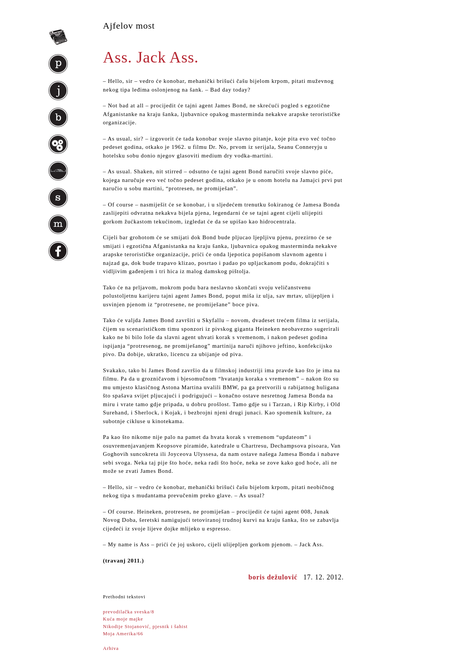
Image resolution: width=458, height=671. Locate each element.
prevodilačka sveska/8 (128, 611)
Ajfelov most (129, 26)
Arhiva (111, 648)
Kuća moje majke (123, 619)
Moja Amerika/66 (123, 633)
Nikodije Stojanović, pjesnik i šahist (145, 626)
